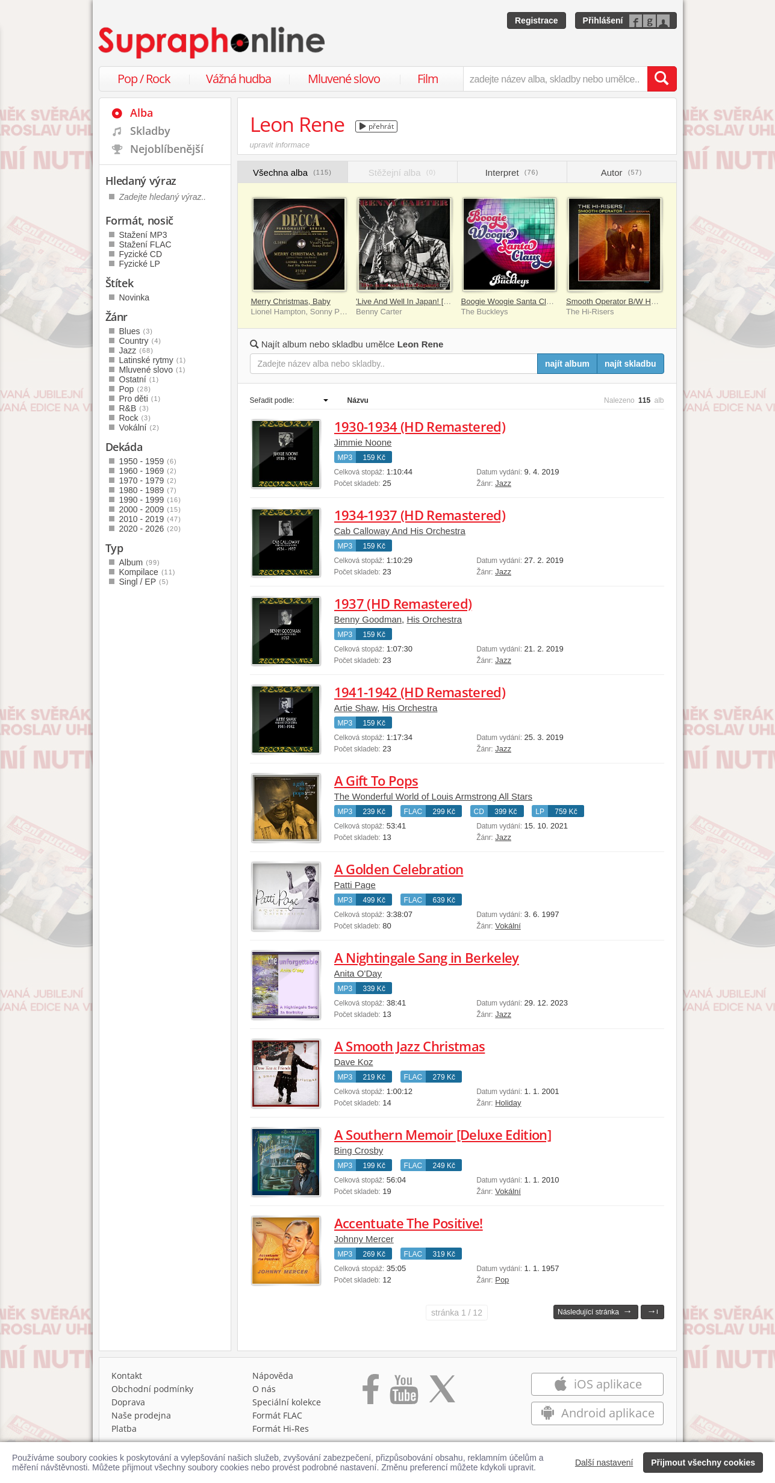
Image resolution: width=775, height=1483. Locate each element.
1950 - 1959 (148, 461)
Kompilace (147, 572)
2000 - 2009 (150, 509)
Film (427, 78)
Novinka (134, 297)
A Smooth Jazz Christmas (409, 1046)
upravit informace (280, 144)
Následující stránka (595, 1311)
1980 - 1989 (148, 490)
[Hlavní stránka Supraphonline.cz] (212, 42)
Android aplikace (598, 1413)
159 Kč (374, 457)
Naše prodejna (141, 1415)
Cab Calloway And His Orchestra (399, 531)
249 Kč (444, 1165)
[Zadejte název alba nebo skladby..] (394, 363)
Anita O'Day (358, 973)
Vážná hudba (238, 78)
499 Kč (374, 900)
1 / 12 (456, 1312)
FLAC (413, 811)
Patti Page (355, 885)
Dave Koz (353, 1062)
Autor (622, 172)
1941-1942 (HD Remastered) (420, 692)
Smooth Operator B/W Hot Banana (626, 301)
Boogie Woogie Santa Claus (510, 301)
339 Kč (374, 988)
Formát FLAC (277, 1415)
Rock (135, 418)
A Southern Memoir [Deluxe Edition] (443, 1134)
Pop (502, 1279)
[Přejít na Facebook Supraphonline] (370, 1393)
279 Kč (444, 1077)
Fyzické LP (139, 264)
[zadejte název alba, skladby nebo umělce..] (555, 79)
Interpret (512, 172)
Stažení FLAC (145, 244)
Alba (141, 112)
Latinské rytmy (153, 360)
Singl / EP (144, 581)
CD (479, 811)
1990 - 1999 (150, 500)
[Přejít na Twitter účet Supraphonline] (442, 1393)
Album (139, 562)
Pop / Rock (143, 78)
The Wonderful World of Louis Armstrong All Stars (433, 796)
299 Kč (444, 811)
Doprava (128, 1402)
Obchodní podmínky (152, 1388)
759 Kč (566, 811)
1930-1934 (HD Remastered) (420, 426)
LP (539, 811)
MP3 (345, 457)
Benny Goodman (368, 619)
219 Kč (374, 1077)
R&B (134, 408)
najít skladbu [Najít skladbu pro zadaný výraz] (630, 363)
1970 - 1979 (148, 480)
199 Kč (374, 1165)
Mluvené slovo (344, 78)
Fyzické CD (141, 254)
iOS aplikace (597, 1384)
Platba (124, 1428)
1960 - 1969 (148, 471)
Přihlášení (603, 20)
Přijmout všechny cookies (703, 1462)
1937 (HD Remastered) (403, 603)
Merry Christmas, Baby (291, 301)
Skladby (150, 130)
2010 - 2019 (150, 519)
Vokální (508, 925)
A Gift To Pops (376, 780)
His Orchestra (434, 619)
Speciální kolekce (286, 1402)
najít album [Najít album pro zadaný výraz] (567, 363)
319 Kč (444, 1254)
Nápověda (272, 1375)
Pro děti (140, 398)
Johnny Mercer (364, 1239)
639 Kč (444, 900)
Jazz (503, 483)
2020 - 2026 (150, 528)
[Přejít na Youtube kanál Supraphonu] (403, 1393)
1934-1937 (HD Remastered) (420, 515)
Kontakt (126, 1375)
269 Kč (374, 1254)
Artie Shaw (356, 708)
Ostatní (139, 379)
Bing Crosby (359, 1150)
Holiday (508, 1102)
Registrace (536, 20)
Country (140, 341)
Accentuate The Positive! (408, 1223)
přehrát (376, 126)
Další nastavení (604, 1462)
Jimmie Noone (363, 442)
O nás (264, 1388)
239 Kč (374, 811)
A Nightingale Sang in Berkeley (426, 957)
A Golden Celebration (399, 869)
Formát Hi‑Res (280, 1428)
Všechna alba (292, 172)
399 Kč (505, 811)
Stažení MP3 (143, 235)
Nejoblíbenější (167, 148)
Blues (136, 331)
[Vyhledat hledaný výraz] (662, 79)
